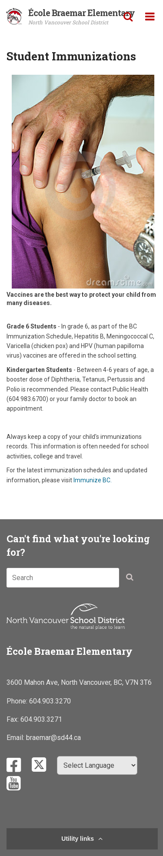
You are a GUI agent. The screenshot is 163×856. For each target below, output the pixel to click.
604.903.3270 (50, 701)
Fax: (13, 719)
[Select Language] (97, 765)
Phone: (18, 701)
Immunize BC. (92, 480)
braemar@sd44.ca (53, 737)
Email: (16, 737)
